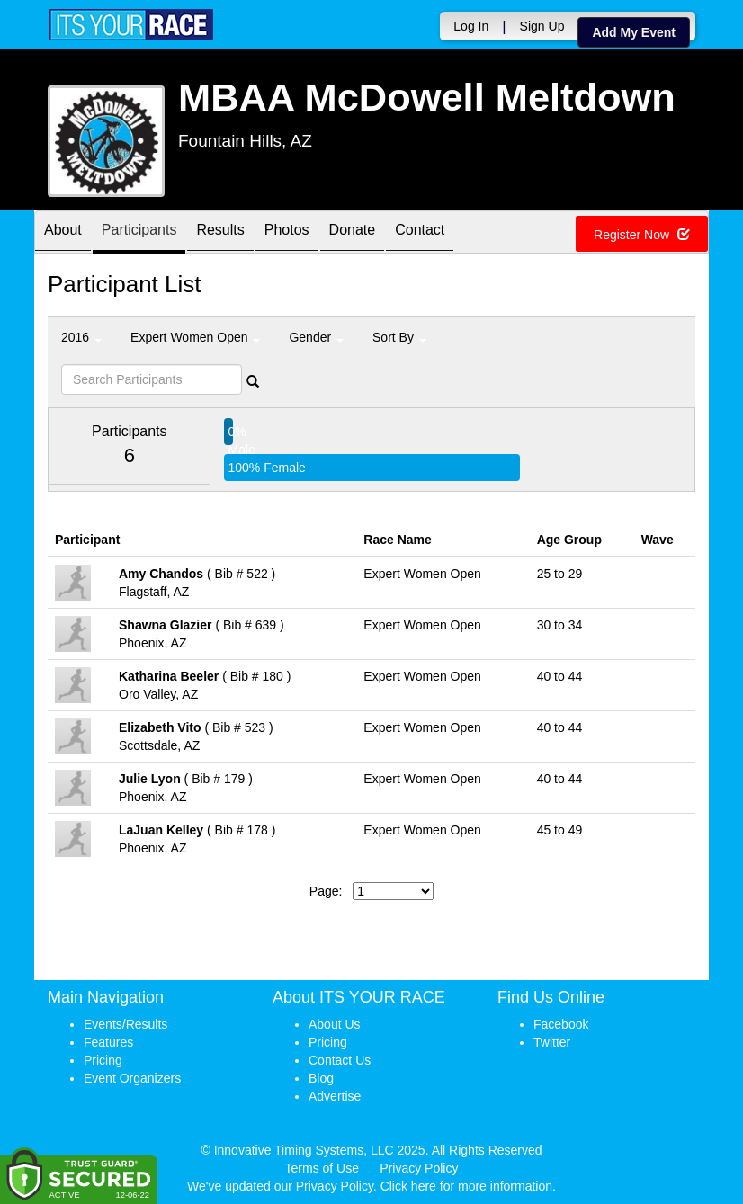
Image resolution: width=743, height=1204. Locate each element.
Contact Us (340, 1060)
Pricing (103, 1060)
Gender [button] (316, 337)
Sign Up (542, 26)
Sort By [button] (399, 337)
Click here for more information (466, 1186)
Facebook (560, 1024)
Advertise (335, 1096)
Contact (419, 233)
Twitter (551, 1042)
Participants (139, 233)
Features (108, 1042)
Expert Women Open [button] (195, 337)
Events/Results (125, 1024)
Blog (321, 1078)
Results (220, 233)
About (63, 233)
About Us (335, 1024)
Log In (470, 26)
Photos (286, 233)
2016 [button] (81, 337)
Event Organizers (132, 1078)
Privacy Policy (419, 1168)
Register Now (642, 234)
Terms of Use (322, 1168)
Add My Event (634, 32)
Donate (352, 233)
